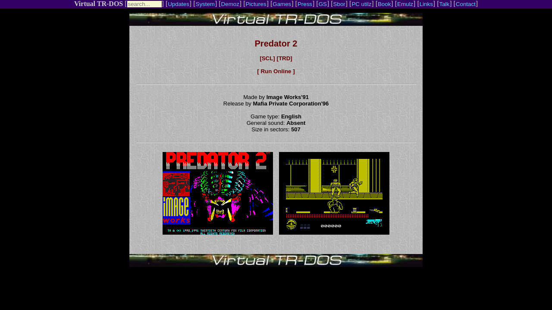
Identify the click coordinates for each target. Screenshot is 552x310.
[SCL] (267, 58)
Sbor (339, 4)
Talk (444, 4)
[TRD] (284, 58)
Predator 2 (276, 43)
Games (282, 4)
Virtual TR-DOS (98, 3)
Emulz (405, 4)
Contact (466, 4)
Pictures (255, 4)
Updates (178, 4)
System (205, 4)
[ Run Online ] (276, 71)
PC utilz (361, 4)
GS (323, 4)
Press (305, 4)
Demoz (230, 4)
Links (426, 4)
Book (384, 4)
